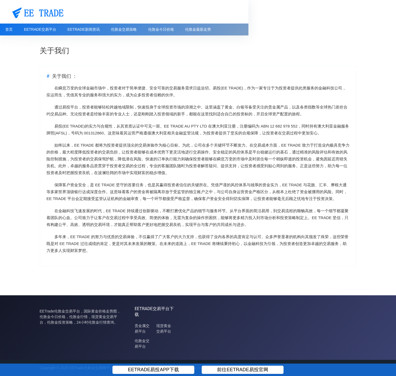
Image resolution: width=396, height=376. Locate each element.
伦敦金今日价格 (202, 29)
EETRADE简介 (276, 29)
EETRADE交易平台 (80, 29)
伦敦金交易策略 (164, 29)
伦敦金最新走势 (239, 29)
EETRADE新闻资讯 (124, 29)
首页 (48, 29)
